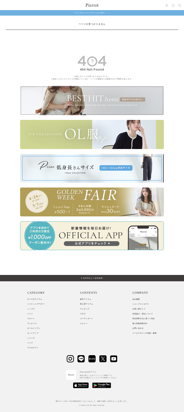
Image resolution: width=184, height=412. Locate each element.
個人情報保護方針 (139, 323)
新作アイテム (85, 299)
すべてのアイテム (34, 299)
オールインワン (33, 328)
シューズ (31, 338)
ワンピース (32, 323)
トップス (31, 309)
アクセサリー (33, 348)
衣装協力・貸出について (142, 314)
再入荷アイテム (86, 304)
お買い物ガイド (138, 309)
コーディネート (86, 319)
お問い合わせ (138, 328)
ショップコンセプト (140, 304)
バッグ (30, 343)
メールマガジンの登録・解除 (144, 333)
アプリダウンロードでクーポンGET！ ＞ (92, 13)
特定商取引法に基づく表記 (143, 319)
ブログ (83, 314)
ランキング (84, 309)
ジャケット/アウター (36, 304)
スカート (31, 319)
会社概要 (136, 299)
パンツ (30, 314)
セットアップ (33, 333)
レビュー (84, 323)
